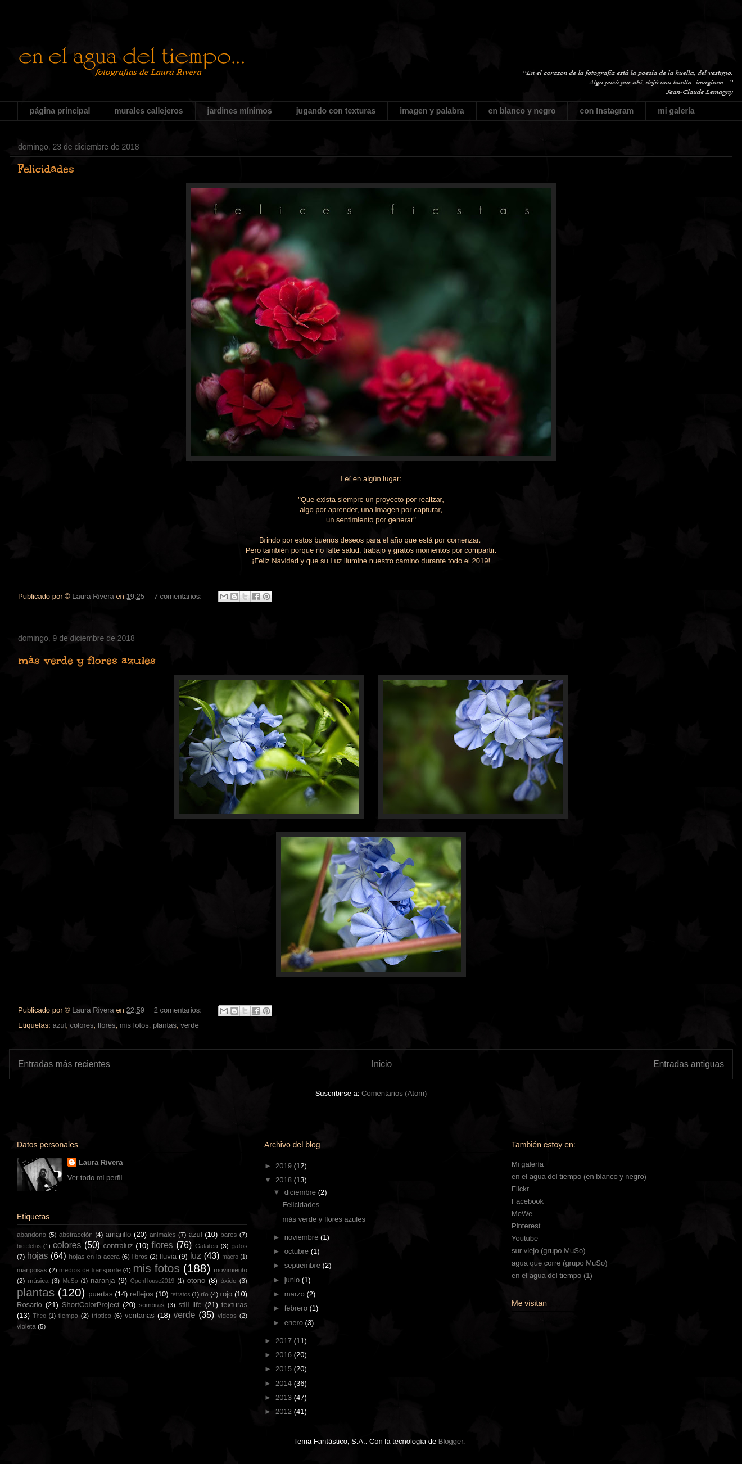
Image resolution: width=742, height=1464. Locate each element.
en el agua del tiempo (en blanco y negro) (579, 1176)
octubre (297, 1251)
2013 (284, 1397)
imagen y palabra (432, 110)
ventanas (140, 1315)
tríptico (101, 1315)
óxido (228, 1280)
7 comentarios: (179, 596)
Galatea (206, 1245)
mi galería (676, 110)
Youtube (525, 1238)
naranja (103, 1280)
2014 (284, 1383)
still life (190, 1304)
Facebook (528, 1201)
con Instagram (607, 110)
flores (107, 1025)
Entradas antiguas (688, 1064)
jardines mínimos (239, 110)
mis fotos (134, 1025)
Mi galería (528, 1164)
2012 (284, 1411)
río (205, 1294)
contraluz (118, 1245)
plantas (165, 1025)
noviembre (302, 1237)
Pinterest (526, 1226)
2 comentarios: (179, 1010)
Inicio (382, 1064)
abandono (31, 1234)
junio (293, 1280)
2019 (284, 1166)
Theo (39, 1316)
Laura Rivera (101, 1162)
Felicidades (46, 168)
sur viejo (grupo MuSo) (549, 1250)
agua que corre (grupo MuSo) (560, 1263)
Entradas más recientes (64, 1064)
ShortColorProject (91, 1304)
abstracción (76, 1234)
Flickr (520, 1189)
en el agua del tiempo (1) (552, 1275)
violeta (26, 1326)
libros (140, 1256)
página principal (60, 110)
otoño (196, 1280)
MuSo (70, 1281)
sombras (151, 1304)
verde (189, 1025)
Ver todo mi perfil (95, 1177)
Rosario (29, 1304)
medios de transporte (90, 1269)
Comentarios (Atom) (394, 1093)
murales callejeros (148, 110)
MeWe (522, 1213)
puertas (100, 1294)
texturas (234, 1304)
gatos (239, 1245)
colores (82, 1025)
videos (227, 1315)
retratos (180, 1294)
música (38, 1280)
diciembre (301, 1192)
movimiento (230, 1269)
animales (163, 1234)
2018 (284, 1180)
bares (228, 1234)
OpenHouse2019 (152, 1281)
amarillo (119, 1234)
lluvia (168, 1256)
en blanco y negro (522, 110)
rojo (226, 1294)
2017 (284, 1340)
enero (294, 1322)
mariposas (32, 1269)
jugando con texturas (336, 110)
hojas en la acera (94, 1256)
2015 (284, 1368)
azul (59, 1025)
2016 (284, 1354)
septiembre (303, 1265)
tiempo (68, 1315)
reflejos (141, 1294)
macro (230, 1257)
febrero (297, 1308)
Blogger (450, 1441)
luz (195, 1255)
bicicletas (29, 1246)
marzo (295, 1294)
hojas (37, 1255)
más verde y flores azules (87, 660)
